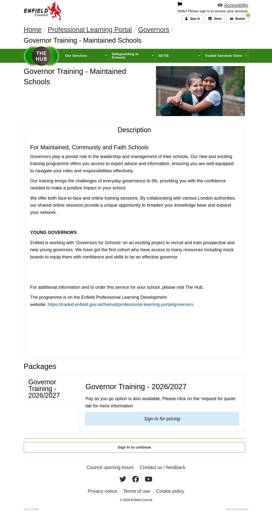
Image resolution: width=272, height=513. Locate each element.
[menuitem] (154, 4)
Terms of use (136, 491)
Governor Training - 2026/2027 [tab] (44, 388)
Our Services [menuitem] (76, 56)
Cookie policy (170, 491)
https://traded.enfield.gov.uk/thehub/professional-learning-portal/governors (120, 304)
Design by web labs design (237, 509)
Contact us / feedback (162, 467)
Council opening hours (110, 467)
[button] (233, 5)
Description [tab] (134, 130)
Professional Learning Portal (90, 29)
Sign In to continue (134, 447)
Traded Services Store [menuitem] (223, 56)
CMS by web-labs (31, 509)
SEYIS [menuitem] (163, 56)
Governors (153, 29)
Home (33, 29)
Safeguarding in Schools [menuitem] (125, 55)
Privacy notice (102, 491)
